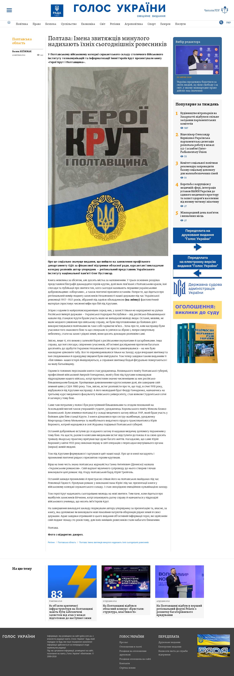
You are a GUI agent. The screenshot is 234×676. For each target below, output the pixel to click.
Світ (102, 24)
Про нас (123, 642)
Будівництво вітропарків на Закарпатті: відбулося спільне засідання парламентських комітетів (199, 118)
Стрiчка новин (127, 667)
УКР (228, 22)
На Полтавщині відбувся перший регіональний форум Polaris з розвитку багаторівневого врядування (179, 610)
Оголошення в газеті (130, 646)
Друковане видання (169, 642)
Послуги (180, 24)
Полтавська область (22, 41)
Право (37, 24)
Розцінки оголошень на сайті (135, 659)
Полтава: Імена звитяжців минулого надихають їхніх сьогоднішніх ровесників (107, 41)
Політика (22, 24)
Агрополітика (134, 24)
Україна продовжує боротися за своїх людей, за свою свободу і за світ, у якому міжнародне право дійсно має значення (197, 86)
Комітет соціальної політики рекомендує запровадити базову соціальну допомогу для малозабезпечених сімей (199, 168)
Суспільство (69, 24)
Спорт (152, 24)
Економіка (88, 24)
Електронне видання (169, 646)
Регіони (115, 24)
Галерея (165, 24)
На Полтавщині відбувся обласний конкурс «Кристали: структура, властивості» (123, 608)
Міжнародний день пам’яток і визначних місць (199, 214)
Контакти (124, 663)
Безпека (50, 24)
